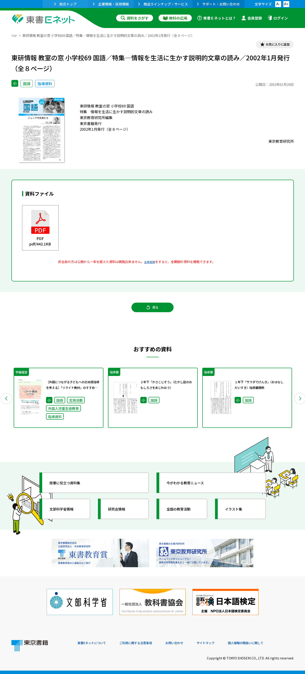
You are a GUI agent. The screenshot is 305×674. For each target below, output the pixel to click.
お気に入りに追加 (274, 45)
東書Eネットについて (95, 643)
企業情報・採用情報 (111, 4)
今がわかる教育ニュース (190, 490)
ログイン (277, 18)
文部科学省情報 (65, 516)
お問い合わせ (190, 643)
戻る (152, 311)
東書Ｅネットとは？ (216, 18)
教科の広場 (175, 18)
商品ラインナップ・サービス (163, 4)
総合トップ (65, 4)
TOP (14, 35)
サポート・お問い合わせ (218, 4)
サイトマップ (226, 643)
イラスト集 (237, 516)
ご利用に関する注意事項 (146, 643)
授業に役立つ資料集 (69, 490)
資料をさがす (135, 18)
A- (278, 4)
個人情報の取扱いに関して (272, 643)
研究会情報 (120, 516)
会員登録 (251, 18)
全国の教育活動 (182, 516)
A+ (286, 4)
